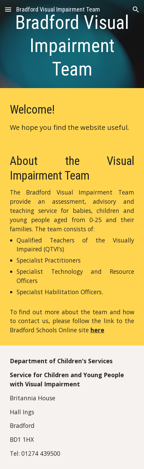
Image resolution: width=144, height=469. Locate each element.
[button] (8, 9)
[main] (72, 45)
